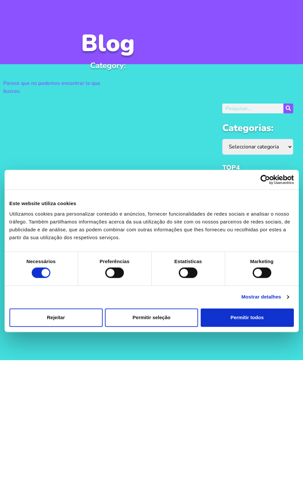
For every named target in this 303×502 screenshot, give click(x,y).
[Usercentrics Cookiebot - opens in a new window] (265, 179)
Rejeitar (56, 317)
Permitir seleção (152, 317)
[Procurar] (288, 108)
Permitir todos (247, 317)
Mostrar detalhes (261, 297)
